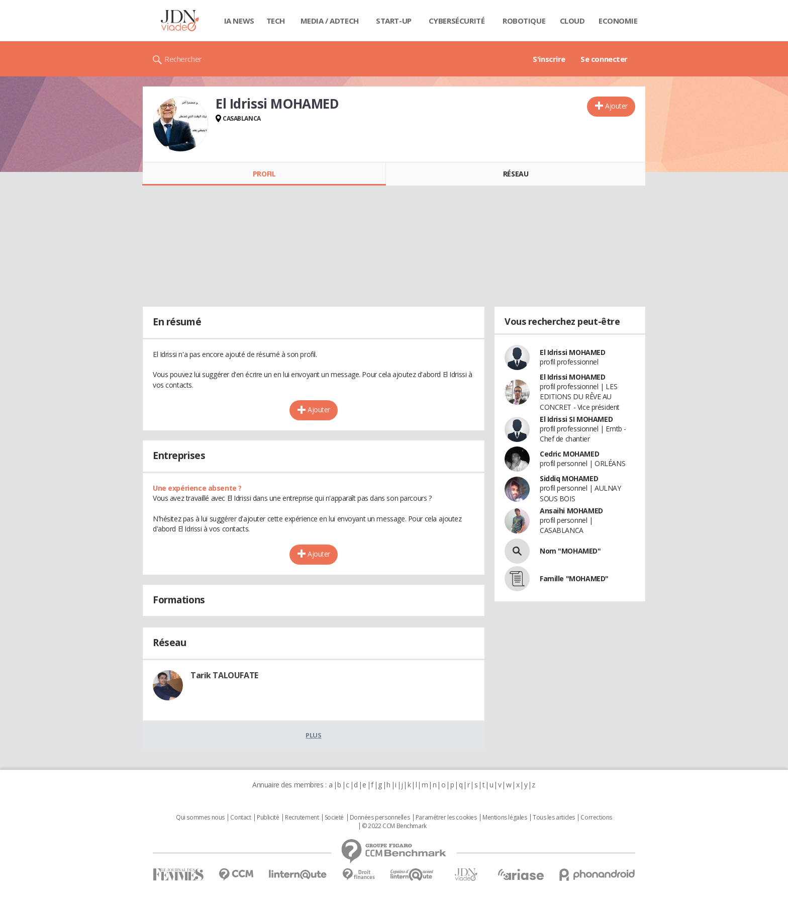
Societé (334, 817)
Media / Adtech (330, 21)
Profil (264, 173)
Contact (240, 817)
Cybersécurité (457, 21)
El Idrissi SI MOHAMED (576, 419)
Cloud (572, 21)
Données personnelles (380, 817)
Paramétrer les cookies (446, 817)
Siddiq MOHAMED (569, 478)
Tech (275, 21)
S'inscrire (549, 59)
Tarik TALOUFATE (224, 675)
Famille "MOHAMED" (574, 578)
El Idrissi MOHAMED (572, 352)
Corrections (596, 817)
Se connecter (604, 59)
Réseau (515, 173)
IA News (239, 21)
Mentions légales (504, 817)
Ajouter (616, 106)
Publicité (268, 817)
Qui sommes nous (200, 817)
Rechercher (183, 59)
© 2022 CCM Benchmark (394, 826)
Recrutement (302, 817)
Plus (313, 735)
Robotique (524, 21)
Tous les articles (554, 817)
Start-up (394, 21)
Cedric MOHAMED (569, 454)
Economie (618, 21)
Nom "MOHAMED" (570, 551)
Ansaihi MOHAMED (571, 510)
